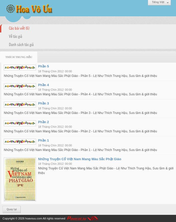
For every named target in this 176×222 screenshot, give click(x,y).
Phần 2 (43, 122)
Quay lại (12, 209)
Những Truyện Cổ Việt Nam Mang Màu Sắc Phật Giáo (79, 159)
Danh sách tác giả (21, 44)
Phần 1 (43, 140)
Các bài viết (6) (19, 28)
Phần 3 (43, 103)
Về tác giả (15, 36)
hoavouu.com (33, 218)
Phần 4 (43, 85)
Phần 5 (43, 66)
